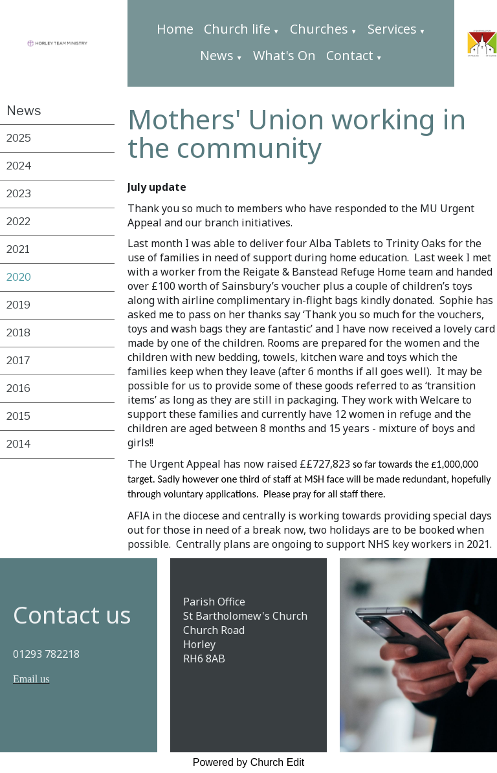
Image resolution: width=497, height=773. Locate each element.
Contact (349, 55)
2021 (18, 249)
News (217, 55)
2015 (18, 416)
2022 (18, 221)
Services (392, 29)
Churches (319, 29)
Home (175, 29)
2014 (18, 444)
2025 (18, 138)
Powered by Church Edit (249, 762)
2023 (18, 194)
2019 (18, 305)
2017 (18, 360)
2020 (18, 277)
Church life (237, 29)
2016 (18, 388)
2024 (19, 166)
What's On (284, 55)
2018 (18, 333)
